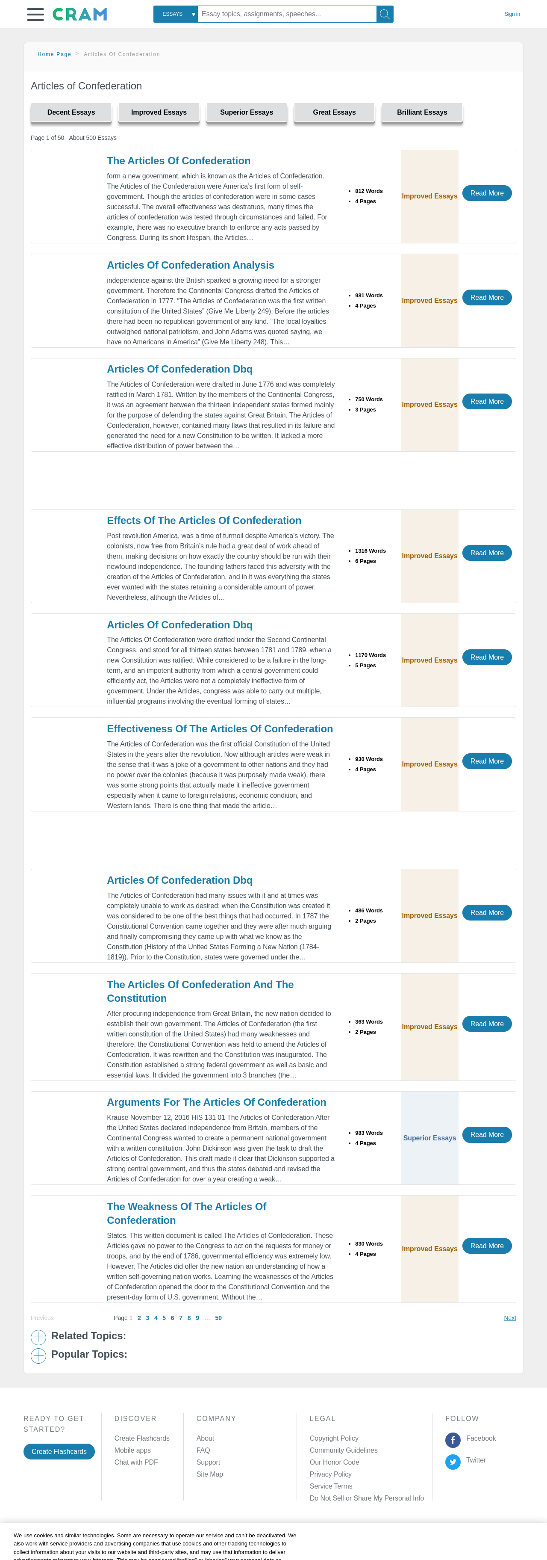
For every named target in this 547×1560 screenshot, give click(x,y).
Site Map (210, 1474)
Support (208, 1462)
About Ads (268, 1540)
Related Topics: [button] (88, 1336)
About (205, 1438)
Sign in (512, 14)
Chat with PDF (136, 1462)
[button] (35, 14)
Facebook (479, 1438)
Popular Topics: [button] (89, 1354)
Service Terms (331, 1486)
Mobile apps (133, 1450)
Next (510, 1317)
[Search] (385, 14)
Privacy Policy (331, 1474)
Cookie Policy (225, 1540)
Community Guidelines (344, 1450)
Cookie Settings (346, 1540)
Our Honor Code (334, 1462)
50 (218, 1317)
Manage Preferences (341, 1498)
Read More (487, 193)
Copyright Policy (334, 1438)
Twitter (474, 1460)
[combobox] (175, 14)
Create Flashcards (59, 1451)
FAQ (203, 1450)
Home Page (55, 54)
